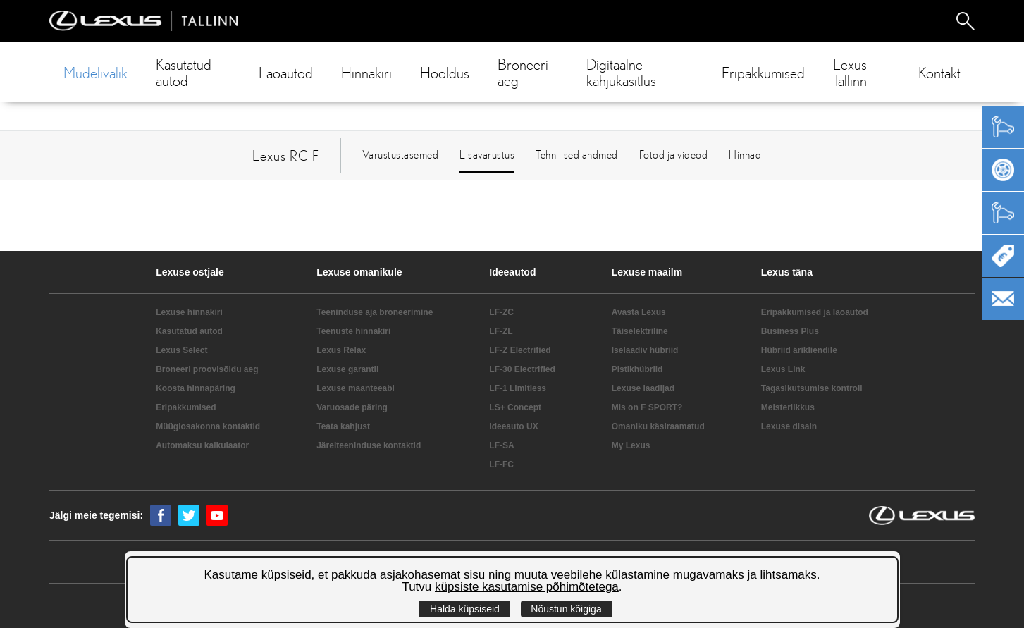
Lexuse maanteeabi (355, 388)
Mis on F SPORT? (647, 407)
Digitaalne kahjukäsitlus (621, 72)
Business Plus (790, 331)
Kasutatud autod (183, 72)
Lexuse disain (789, 426)
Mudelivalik (95, 72)
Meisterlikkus (788, 407)
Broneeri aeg (523, 72)
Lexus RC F (285, 155)
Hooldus (444, 72)
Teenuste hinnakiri (353, 331)
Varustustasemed (400, 154)
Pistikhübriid (637, 369)
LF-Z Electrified (519, 350)
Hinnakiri (366, 72)
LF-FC (501, 464)
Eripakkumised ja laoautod (814, 312)
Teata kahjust (343, 426)
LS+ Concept (515, 407)
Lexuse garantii (347, 369)
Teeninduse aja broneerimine (374, 312)
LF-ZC (501, 312)
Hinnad (745, 154)
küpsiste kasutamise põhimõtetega (527, 586)
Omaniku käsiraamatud (658, 426)
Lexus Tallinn (850, 72)
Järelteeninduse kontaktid (368, 445)
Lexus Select (181, 350)
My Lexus (631, 445)
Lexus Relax (341, 350)
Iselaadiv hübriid (645, 350)
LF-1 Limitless (517, 388)
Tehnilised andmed (577, 154)
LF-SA (501, 445)
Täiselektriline (640, 331)
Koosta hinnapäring (195, 388)
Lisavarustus (486, 154)
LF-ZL (500, 331)
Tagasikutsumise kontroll (812, 388)
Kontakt (939, 72)
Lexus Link (783, 369)
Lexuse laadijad (643, 388)
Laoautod (286, 72)
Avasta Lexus (639, 312)
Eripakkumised (763, 72)
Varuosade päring (352, 407)
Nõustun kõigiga (566, 609)
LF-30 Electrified (522, 369)
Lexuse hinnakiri (189, 312)
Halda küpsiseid (465, 609)
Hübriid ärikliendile (799, 350)
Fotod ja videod (673, 154)
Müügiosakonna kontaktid (208, 426)
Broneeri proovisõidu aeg (207, 369)
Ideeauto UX (513, 426)
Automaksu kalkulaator (202, 445)
